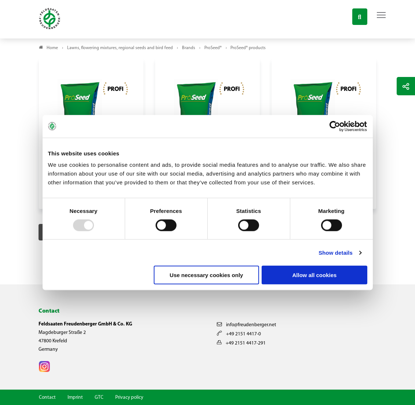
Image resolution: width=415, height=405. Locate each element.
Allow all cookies (314, 275)
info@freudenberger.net (246, 325)
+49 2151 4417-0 (239, 334)
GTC (99, 397)
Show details (335, 252)
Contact (47, 397)
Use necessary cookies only (206, 275)
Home (52, 48)
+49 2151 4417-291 (241, 343)
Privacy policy (129, 397)
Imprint (75, 397)
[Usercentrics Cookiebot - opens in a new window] (335, 126)
